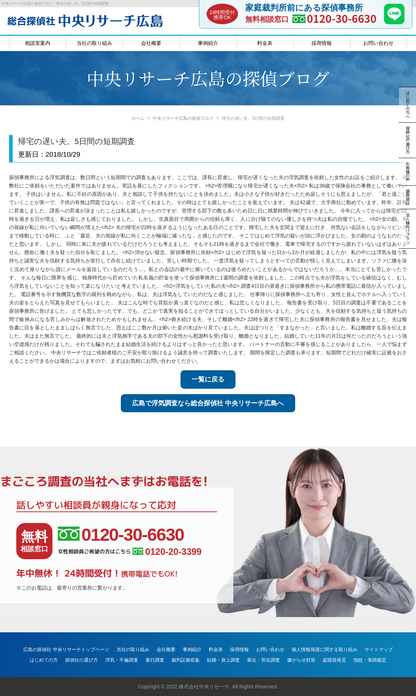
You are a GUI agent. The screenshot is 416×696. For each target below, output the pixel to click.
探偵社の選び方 (81, 660)
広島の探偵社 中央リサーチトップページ (66, 649)
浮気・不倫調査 (121, 660)
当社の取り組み (94, 43)
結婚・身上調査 (223, 660)
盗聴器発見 (334, 660)
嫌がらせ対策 (301, 660)
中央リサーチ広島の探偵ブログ (183, 118)
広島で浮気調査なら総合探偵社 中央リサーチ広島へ (208, 403)
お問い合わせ (378, 43)
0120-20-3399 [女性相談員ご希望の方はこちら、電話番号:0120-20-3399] (166, 551)
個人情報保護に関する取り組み (324, 649)
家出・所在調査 (263, 660)
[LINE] (394, 22)
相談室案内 (37, 43)
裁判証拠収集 (185, 660)
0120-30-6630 (342, 18)
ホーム (137, 118)
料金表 (264, 43)
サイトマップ (379, 649)
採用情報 (321, 43)
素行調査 (154, 660)
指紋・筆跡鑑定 (369, 660)
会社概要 (151, 43)
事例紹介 (208, 43)
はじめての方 (44, 660)
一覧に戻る (208, 379)
